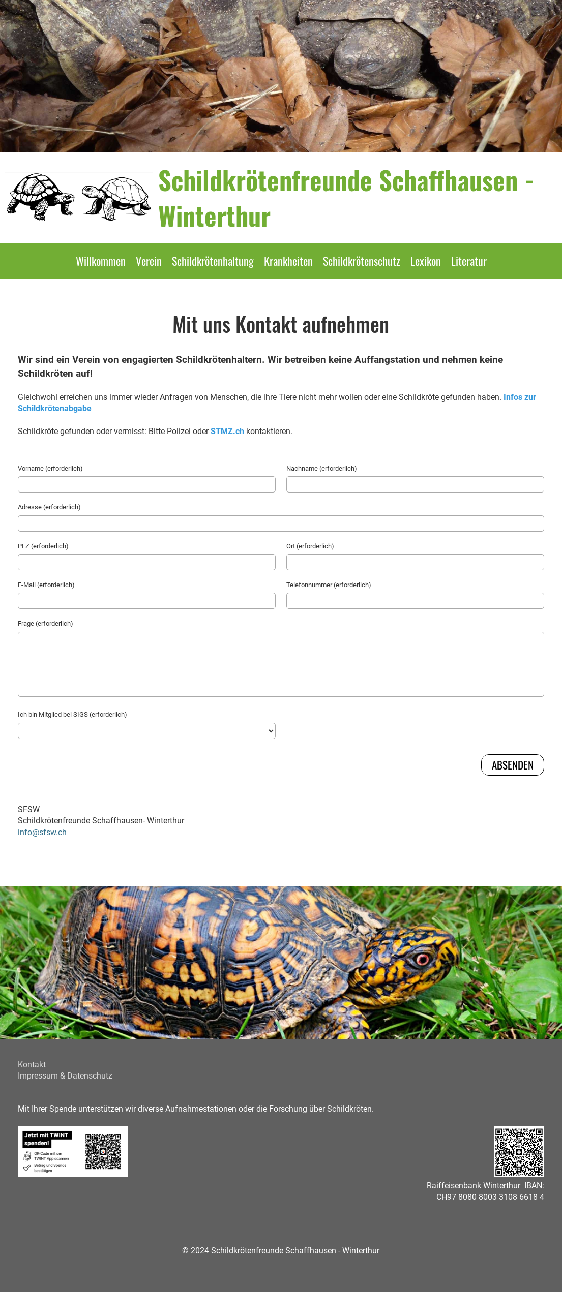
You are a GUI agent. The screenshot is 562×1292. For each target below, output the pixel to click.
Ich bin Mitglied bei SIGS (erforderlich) (72, 714)
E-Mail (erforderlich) (46, 585)
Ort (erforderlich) (310, 546)
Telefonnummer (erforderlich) (328, 585)
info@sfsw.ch (42, 832)
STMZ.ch (227, 431)
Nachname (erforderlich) (321, 468)
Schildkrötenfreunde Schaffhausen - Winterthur (346, 197)
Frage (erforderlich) (45, 623)
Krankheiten (288, 261)
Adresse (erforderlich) (49, 507)
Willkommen (101, 261)
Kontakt (32, 1064)
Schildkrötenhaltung (213, 261)
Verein (149, 261)
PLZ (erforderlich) (43, 546)
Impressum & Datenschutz (65, 1076)
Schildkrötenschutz (361, 261)
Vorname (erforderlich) (50, 468)
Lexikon (425, 261)
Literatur (469, 261)
